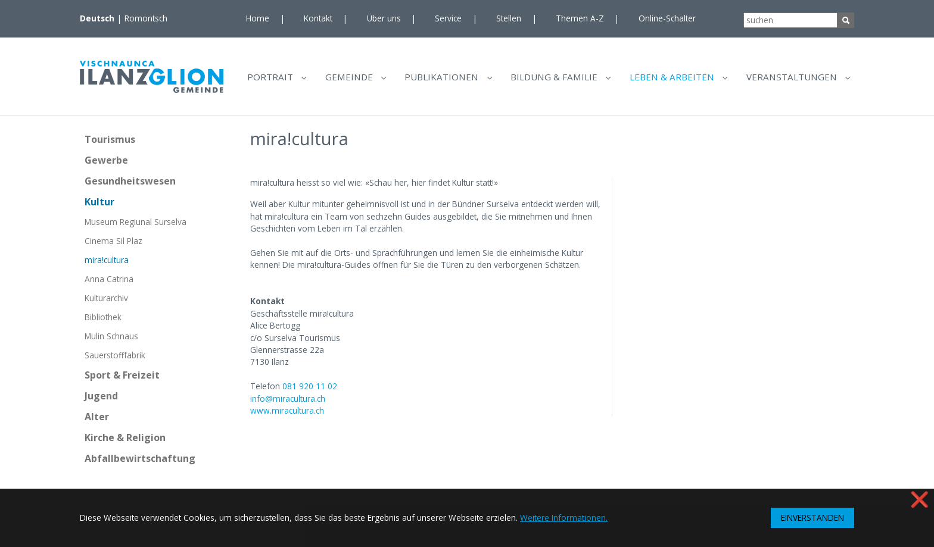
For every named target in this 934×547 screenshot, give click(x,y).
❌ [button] (919, 499)
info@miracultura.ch (287, 403)
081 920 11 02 (309, 390)
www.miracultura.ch (287, 415)
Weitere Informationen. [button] (564, 517)
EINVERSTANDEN (812, 517)
